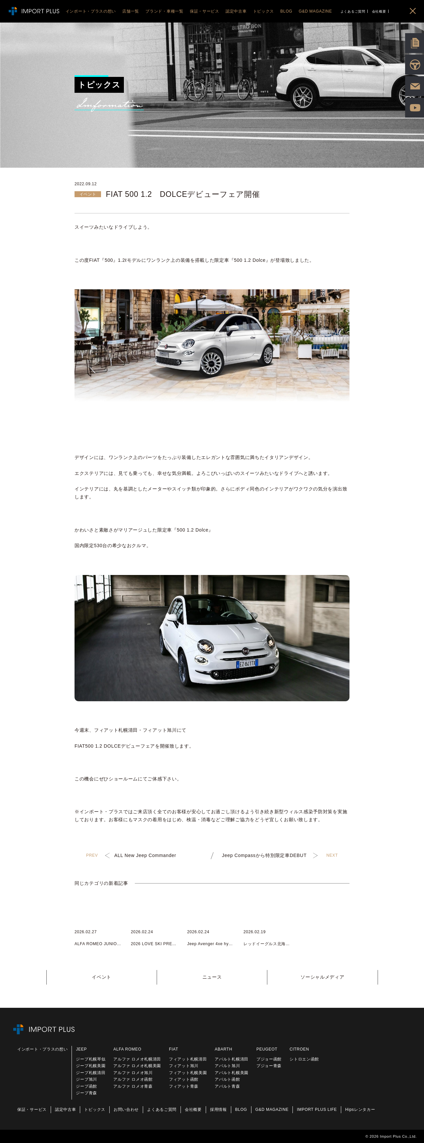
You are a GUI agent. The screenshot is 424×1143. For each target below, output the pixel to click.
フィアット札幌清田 (188, 1059)
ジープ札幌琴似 (90, 1059)
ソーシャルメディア (322, 977)
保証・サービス (32, 1109)
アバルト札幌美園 (231, 1072)
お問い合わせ (126, 1109)
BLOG (241, 1109)
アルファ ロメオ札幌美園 (137, 1065)
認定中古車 (65, 1109)
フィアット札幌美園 (188, 1072)
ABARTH (223, 1049)
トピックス (94, 1109)
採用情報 (218, 1109)
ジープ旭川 (86, 1079)
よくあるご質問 (353, 11)
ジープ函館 (86, 1086)
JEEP (81, 1049)
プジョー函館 (269, 1059)
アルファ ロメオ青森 (132, 1086)
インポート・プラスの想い (42, 1049)
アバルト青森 (227, 1086)
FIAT (173, 1049)
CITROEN (299, 1049)
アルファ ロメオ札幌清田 (137, 1059)
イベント (101, 977)
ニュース (212, 977)
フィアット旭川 (183, 1065)
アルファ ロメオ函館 (132, 1079)
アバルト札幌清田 (231, 1059)
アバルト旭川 (227, 1065)
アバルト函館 (227, 1079)
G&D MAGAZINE (272, 1109)
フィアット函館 (183, 1079)
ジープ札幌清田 (90, 1072)
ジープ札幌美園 (90, 1065)
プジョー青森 (269, 1065)
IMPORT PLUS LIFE (317, 1109)
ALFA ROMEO (127, 1049)
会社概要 (379, 11)
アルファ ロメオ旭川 (132, 1072)
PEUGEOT (267, 1049)
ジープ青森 (86, 1093)
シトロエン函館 (304, 1059)
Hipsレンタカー (360, 1109)
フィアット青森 (183, 1086)
